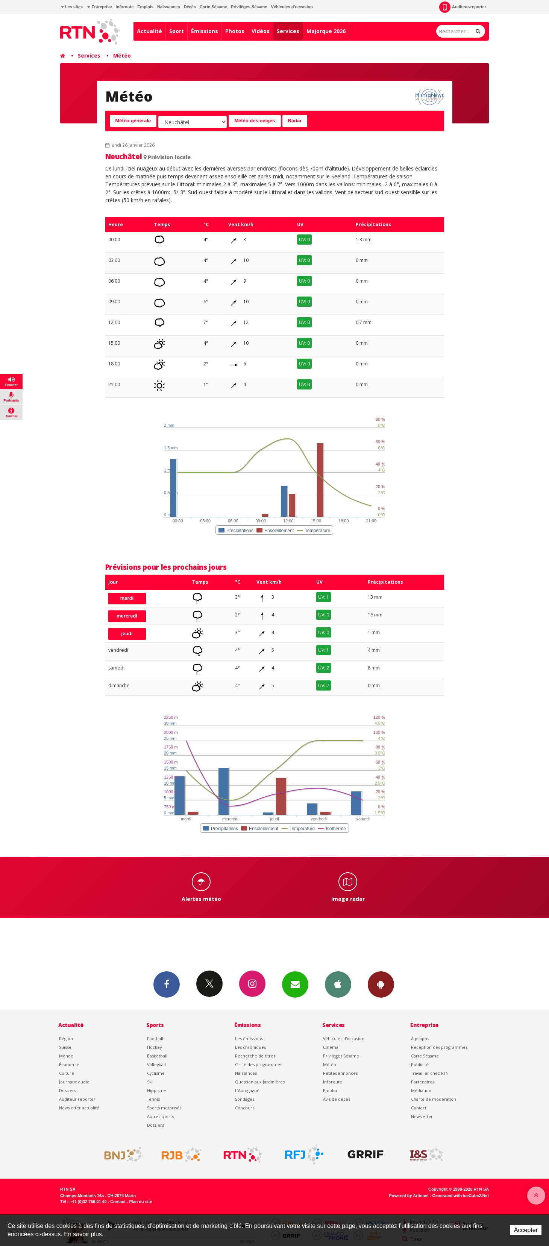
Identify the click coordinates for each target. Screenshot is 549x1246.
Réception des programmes (439, 1047)
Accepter (526, 1230)
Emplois (145, 7)
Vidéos (261, 31)
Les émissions (249, 1038)
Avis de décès (336, 1099)
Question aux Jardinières (260, 1081)
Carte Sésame (213, 7)
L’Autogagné (247, 1090)
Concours (244, 1107)
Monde (66, 1055)
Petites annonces (340, 1073)
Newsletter (422, 1116)
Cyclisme (156, 1073)
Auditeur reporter (77, 1099)
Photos (234, 31)
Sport (176, 31)
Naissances (168, 7)
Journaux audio (74, 1081)
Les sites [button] (72, 7)
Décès (190, 7)
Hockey (154, 1047)
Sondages (244, 1099)
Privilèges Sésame (249, 7)
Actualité (149, 31)
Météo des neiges (254, 120)
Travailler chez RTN (430, 1073)
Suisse (65, 1047)
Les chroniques (250, 1047)
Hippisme (156, 1090)
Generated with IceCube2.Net (460, 1195)
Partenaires (422, 1081)
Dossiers (67, 1090)
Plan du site (140, 1201)
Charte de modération (433, 1099)
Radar (295, 120)
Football (155, 1038)
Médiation (421, 1090)
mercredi (127, 616)
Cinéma (330, 1047)
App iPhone (338, 984)
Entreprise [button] (99, 7)
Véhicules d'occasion (291, 7)
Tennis (153, 1099)
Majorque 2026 (326, 31)
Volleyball (156, 1064)
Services (288, 31)
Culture (66, 1073)
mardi (126, 598)
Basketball (157, 1055)
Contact (418, 1107)
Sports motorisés (164, 1107)
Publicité (420, 1064)
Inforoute (125, 7)
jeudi (126, 633)
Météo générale (133, 120)
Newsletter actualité (79, 1107)
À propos (420, 1038)
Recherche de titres (255, 1055)
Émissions (204, 31)
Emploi (330, 1090)
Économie (69, 1064)
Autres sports (160, 1116)
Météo (122, 55)
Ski (150, 1081)
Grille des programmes (258, 1064)
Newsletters (295, 984)
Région (66, 1038)
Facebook (166, 984)
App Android (381, 984)
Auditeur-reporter (462, 7)
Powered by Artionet (409, 1195)
